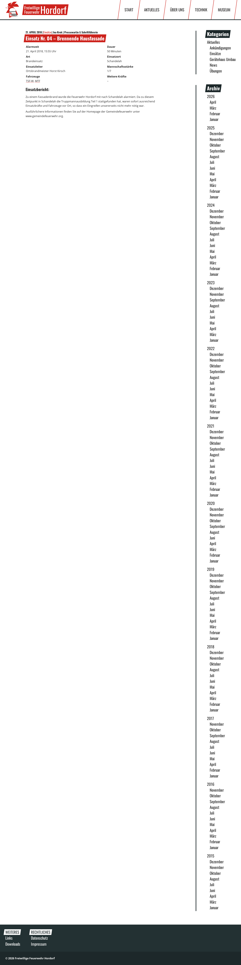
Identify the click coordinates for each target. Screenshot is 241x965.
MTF (37, 81)
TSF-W (30, 81)
